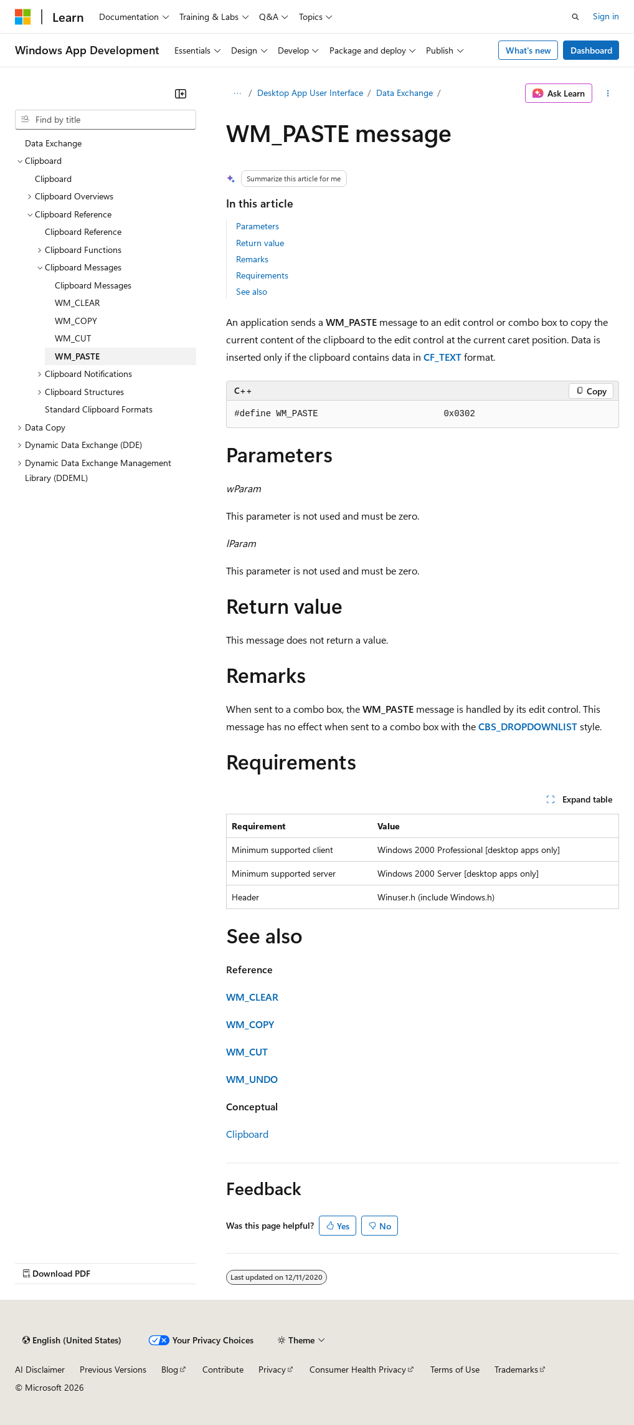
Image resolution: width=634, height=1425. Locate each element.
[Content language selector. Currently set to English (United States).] (72, 1340)
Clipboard (247, 1133)
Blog (169, 1369)
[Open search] (575, 17)
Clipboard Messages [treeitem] (93, 285)
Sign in (606, 16)
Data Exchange (404, 92)
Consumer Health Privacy (358, 1369)
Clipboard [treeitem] (53, 178)
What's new (528, 50)
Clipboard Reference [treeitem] (83, 231)
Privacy (272, 1369)
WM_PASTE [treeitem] (77, 356)
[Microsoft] (23, 17)
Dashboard (591, 50)
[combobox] (105, 120)
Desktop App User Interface (310, 92)
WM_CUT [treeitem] (73, 338)
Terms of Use (455, 1369)
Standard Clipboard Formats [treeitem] (99, 409)
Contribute (223, 1369)
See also (251, 291)
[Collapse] (180, 93)
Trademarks (516, 1369)
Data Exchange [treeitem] (53, 143)
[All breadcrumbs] (237, 93)
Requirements (262, 275)
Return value (260, 243)
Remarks (252, 259)
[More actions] (608, 93)
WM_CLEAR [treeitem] (77, 302)
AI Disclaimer (40, 1369)
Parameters (257, 226)
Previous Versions (113, 1369)
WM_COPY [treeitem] (76, 320)
